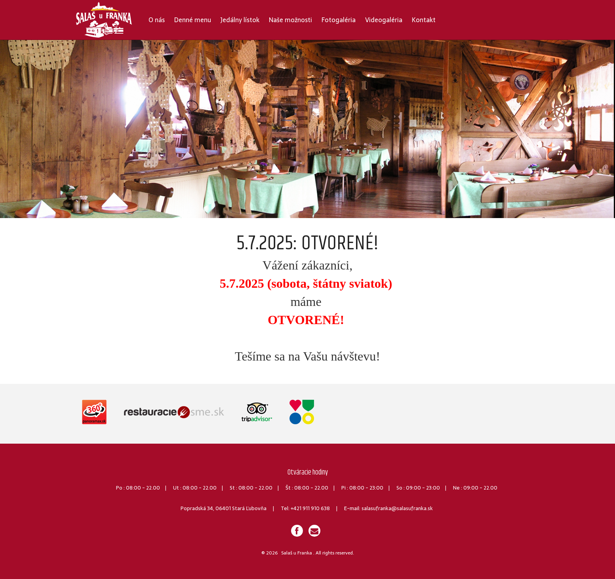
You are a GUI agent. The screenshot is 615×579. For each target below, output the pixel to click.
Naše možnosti (290, 20)
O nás (157, 20)
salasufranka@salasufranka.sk (397, 508)
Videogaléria (383, 20)
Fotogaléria (339, 20)
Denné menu (192, 20)
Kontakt (424, 20)
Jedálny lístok (240, 20)
